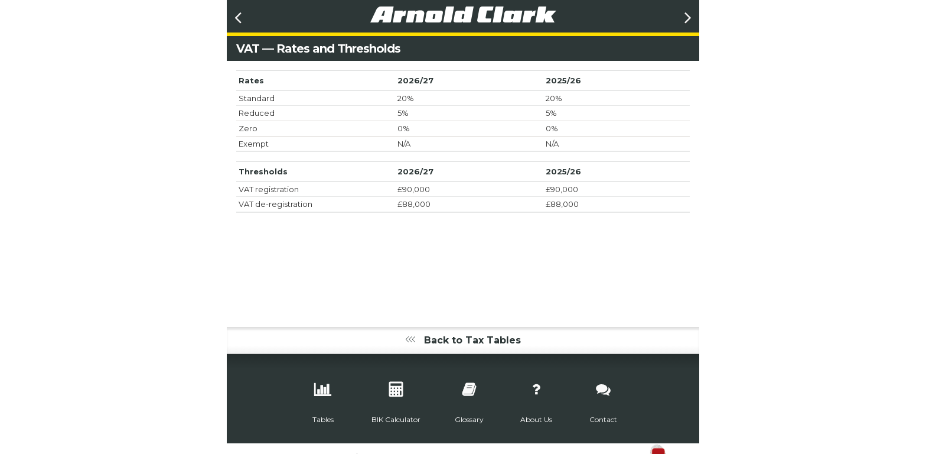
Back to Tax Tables (463, 340)
